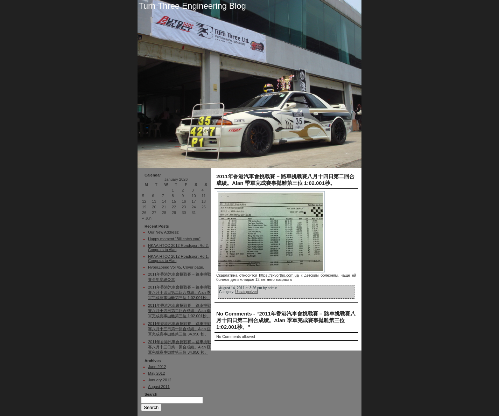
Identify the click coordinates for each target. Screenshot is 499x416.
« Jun (147, 218)
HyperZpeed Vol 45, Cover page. (176, 267)
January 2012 (159, 380)
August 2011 (159, 386)
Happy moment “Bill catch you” (174, 239)
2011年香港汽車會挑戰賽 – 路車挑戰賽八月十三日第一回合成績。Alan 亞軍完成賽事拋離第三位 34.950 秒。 (179, 328)
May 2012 (156, 373)
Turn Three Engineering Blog (192, 6)
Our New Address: (163, 232)
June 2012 (157, 367)
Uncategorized (246, 292)
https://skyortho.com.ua (279, 275)
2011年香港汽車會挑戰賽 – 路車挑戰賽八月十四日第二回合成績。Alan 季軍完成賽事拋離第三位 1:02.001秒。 (179, 292)
